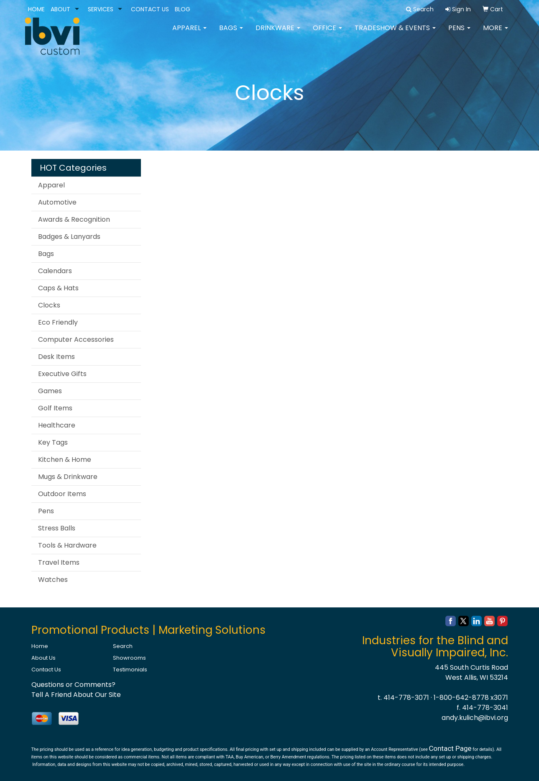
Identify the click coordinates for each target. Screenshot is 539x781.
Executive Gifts (62, 374)
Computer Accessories (76, 339)
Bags (231, 33)
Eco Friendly (58, 322)
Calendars (55, 271)
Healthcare (56, 425)
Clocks (49, 305)
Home (39, 646)
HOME (36, 9)
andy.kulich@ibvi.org (475, 717)
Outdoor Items (62, 494)
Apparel (189, 33)
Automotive (57, 202)
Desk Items (56, 356)
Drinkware (277, 33)
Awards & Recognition (74, 219)
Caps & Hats (58, 288)
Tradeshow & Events (395, 33)
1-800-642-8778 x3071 (471, 697)
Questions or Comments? (73, 684)
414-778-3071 (406, 697)
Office (327, 33)
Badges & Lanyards (69, 236)
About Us (43, 658)
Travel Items (58, 562)
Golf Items (55, 408)
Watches (53, 579)
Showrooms (129, 658)
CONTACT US (150, 9)
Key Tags (53, 442)
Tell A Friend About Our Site (76, 694)
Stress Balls (56, 528)
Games (50, 391)
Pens (459, 33)
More (495, 33)
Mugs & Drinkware (67, 476)
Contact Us (46, 669)
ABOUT (60, 9)
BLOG (182, 9)
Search (123, 646)
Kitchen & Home (64, 459)
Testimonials (130, 669)
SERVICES (100, 9)
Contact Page (450, 748)
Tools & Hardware (67, 545)
